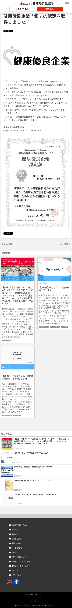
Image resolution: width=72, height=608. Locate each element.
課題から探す (17, 543)
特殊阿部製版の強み (19, 525)
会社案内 (15, 552)
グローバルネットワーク (21, 561)
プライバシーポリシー (34, 595)
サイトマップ (32, 601)
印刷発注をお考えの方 (20, 566)
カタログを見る (22, 9)
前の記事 (7, 244)
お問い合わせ (50, 9)
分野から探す (17, 539)
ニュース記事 (6, 340)
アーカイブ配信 (54, 327)
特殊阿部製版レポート (20, 557)
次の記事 (65, 244)
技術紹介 (15, 534)
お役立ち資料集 (43, 327)
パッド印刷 (64, 327)
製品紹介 (15, 529)
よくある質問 (17, 548)
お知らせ (15, 570)
